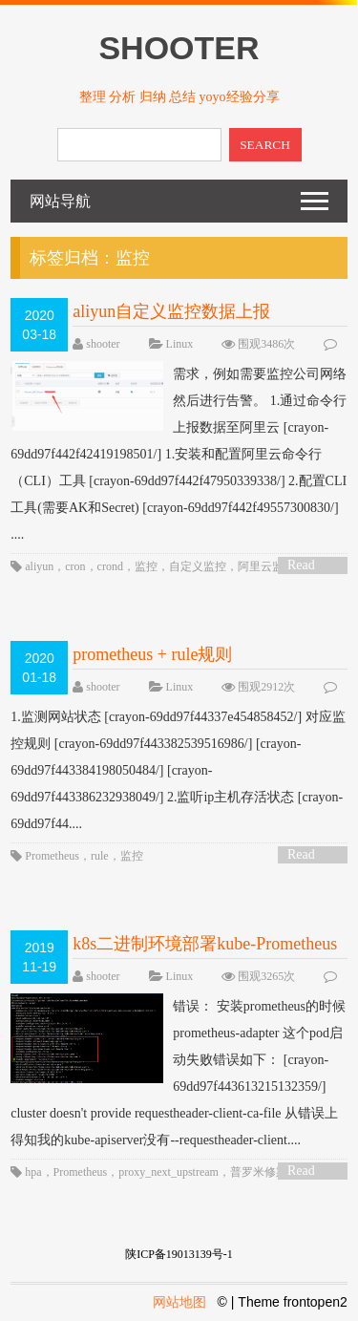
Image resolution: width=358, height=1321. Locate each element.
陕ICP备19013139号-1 (179, 1254)
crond (110, 566)
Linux (180, 344)
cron (75, 566)
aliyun (39, 566)
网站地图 (179, 1302)
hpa (33, 1172)
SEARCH (265, 145)
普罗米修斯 (258, 1172)
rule (100, 856)
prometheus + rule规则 (152, 654)
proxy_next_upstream (168, 1172)
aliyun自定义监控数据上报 (171, 311)
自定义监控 (197, 566)
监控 (146, 566)
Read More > (307, 566)
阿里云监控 (266, 566)
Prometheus (52, 856)
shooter (102, 344)
